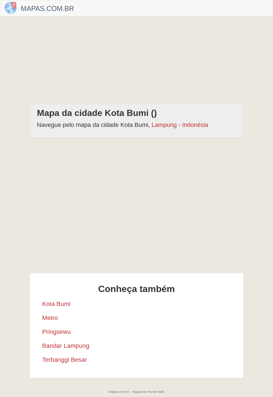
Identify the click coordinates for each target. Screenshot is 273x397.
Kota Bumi (56, 303)
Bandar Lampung (65, 345)
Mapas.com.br (47, 8)
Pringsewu (56, 331)
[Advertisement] (136, 60)
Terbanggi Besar (64, 359)
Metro (50, 317)
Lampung (164, 124)
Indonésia (195, 124)
